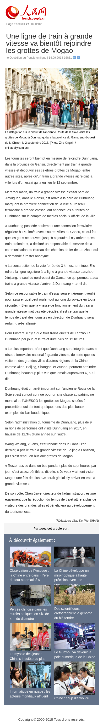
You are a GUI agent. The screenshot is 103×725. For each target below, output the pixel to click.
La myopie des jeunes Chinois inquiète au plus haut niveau (27, 658)
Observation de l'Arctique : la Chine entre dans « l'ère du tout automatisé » (29, 575)
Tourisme (36, 24)
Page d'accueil (15, 24)
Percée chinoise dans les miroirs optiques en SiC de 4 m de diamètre (29, 614)
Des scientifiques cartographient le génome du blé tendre (73, 613)
